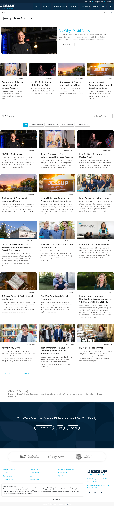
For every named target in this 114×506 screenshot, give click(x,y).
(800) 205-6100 (92, 488)
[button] (25, 125)
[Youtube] (100, 492)
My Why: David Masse (75, 30)
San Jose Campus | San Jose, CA (98, 485)
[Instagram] (95, 492)
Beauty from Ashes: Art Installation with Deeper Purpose (13, 85)
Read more (66, 44)
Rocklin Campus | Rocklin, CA (97, 479)
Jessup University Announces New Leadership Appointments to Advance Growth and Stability (95, 299)
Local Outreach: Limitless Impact (95, 198)
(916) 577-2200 (92, 481)
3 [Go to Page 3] (9, 373)
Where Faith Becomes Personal (94, 244)
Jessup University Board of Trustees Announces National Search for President (16, 247)
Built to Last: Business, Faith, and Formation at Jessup (56, 246)
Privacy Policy (67, 504)
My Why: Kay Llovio (11, 347)
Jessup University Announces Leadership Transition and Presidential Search (54, 350)
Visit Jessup (89, 1)
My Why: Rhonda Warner (91, 347)
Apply (110, 1)
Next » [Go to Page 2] (26, 373)
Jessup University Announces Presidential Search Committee (100, 85)
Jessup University (11, 6)
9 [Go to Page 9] (16, 373)
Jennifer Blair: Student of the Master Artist (41, 83)
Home (105, 12)
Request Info (100, 1)
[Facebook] (89, 492)
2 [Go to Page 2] (5, 373)
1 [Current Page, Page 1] (1, 373)
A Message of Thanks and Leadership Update (71, 83)
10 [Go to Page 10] (20, 373)
